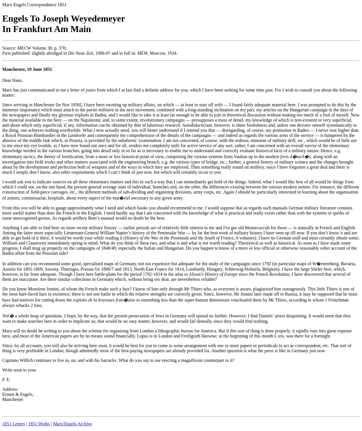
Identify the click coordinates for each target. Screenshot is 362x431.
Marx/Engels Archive (72, 423)
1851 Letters (13, 423)
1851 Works (39, 423)
